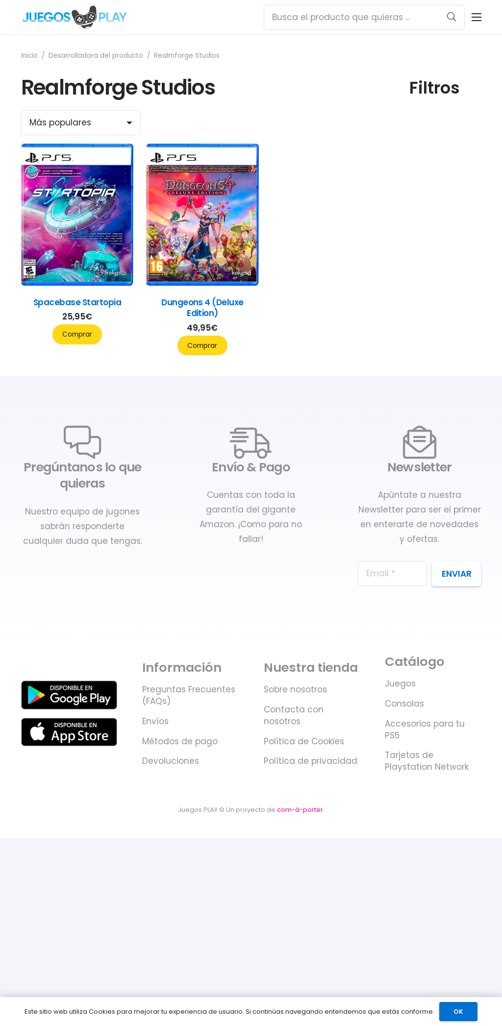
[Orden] (81, 122)
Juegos (400, 925)
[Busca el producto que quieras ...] (364, 17)
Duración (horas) (428, 419)
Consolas (404, 945)
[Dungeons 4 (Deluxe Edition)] (202, 283)
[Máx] (464, 130)
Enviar (457, 815)
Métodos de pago (180, 983)
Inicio (29, 55)
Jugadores (432, 230)
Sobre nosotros (295, 931)
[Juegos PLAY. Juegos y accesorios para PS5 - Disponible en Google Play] (69, 937)
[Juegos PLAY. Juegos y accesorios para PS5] (74, 17)
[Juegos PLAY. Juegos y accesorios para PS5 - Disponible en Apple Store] (69, 973)
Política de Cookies (304, 983)
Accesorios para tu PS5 (425, 971)
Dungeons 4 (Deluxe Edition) (202, 307)
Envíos (155, 963)
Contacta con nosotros (294, 957)
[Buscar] (451, 17)
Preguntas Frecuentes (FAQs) (188, 937)
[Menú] (476, 17)
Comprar (77, 334)
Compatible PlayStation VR (440, 490)
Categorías (434, 162)
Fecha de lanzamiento (436, 561)
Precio (422, 106)
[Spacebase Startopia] (77, 283)
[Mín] (426, 130)
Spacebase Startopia (77, 302)
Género (425, 355)
